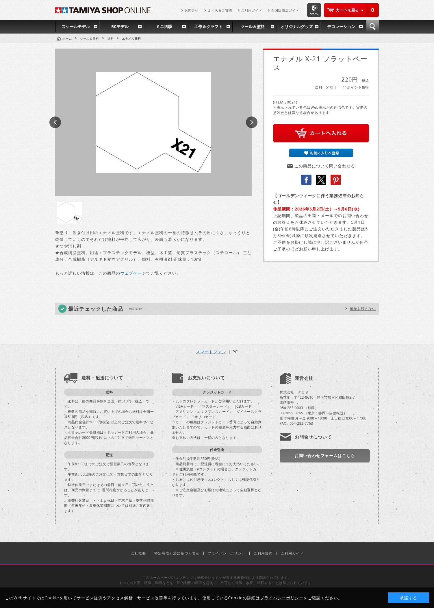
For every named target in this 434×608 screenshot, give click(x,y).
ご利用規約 (263, 553)
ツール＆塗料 (252, 26)
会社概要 (138, 553)
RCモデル (120, 26)
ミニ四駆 (164, 26)
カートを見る (351, 10)
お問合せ (192, 10)
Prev (55, 122)
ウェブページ (133, 273)
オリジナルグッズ (297, 26)
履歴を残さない (363, 308)
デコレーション (341, 26)
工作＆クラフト (208, 26)
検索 (372, 26)
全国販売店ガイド (285, 10)
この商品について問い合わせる (324, 166)
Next (251, 122)
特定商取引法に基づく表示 (176, 553)
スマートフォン (211, 352)
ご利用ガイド (251, 10)
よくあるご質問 (220, 10)
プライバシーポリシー (226, 553)
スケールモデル (76, 26)
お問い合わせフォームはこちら (324, 455)
